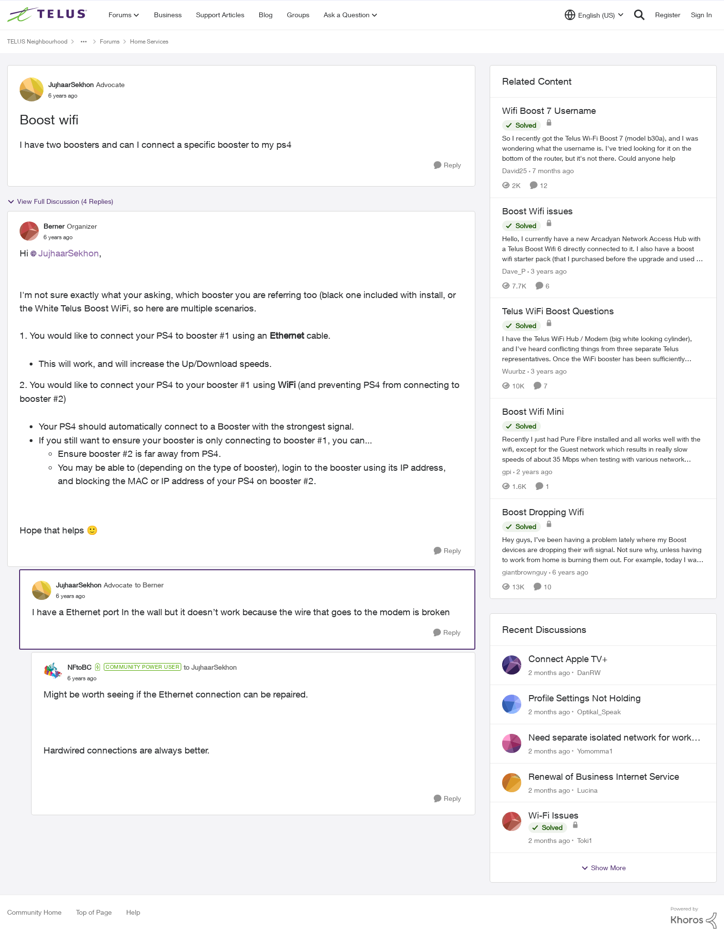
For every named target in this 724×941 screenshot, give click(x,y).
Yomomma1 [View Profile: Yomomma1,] (595, 751)
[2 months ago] (549, 672)
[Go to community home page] (48, 14)
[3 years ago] (547, 271)
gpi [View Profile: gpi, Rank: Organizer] (506, 471)
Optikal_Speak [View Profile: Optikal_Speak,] (599, 712)
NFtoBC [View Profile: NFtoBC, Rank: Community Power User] (79, 667)
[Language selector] (594, 14)
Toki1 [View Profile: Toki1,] (584, 840)
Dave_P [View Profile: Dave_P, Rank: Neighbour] (514, 270)
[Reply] (447, 165)
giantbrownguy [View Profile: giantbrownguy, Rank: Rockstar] (524, 571)
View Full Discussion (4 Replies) (60, 201)
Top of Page (94, 912)
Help (133, 912)
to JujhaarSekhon (210, 667)
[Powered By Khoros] (694, 918)
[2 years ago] (532, 471)
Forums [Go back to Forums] (110, 41)
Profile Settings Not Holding (584, 698)
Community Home (34, 912)
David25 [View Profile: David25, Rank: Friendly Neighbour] (514, 170)
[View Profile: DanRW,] (511, 665)
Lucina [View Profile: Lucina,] (587, 790)
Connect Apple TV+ (567, 658)
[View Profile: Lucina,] (511, 782)
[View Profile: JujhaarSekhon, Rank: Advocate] (32, 89)
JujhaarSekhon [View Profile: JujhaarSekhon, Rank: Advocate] (71, 84)
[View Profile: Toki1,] (511, 821)
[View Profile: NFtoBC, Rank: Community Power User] (53, 672)
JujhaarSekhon (68, 253)
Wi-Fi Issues (553, 815)
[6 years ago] (568, 571)
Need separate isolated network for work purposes (609, 737)
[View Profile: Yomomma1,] (511, 743)
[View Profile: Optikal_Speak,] (511, 704)
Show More (603, 868)
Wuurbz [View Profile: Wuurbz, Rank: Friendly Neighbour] (514, 371)
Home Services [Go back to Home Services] (149, 41)
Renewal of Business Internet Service (603, 776)
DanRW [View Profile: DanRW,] (589, 672)
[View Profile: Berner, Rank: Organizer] (29, 231)
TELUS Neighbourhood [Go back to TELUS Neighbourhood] (37, 41)
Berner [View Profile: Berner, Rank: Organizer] (54, 226)
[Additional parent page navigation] (83, 41)
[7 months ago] (551, 171)
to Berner (149, 585)
